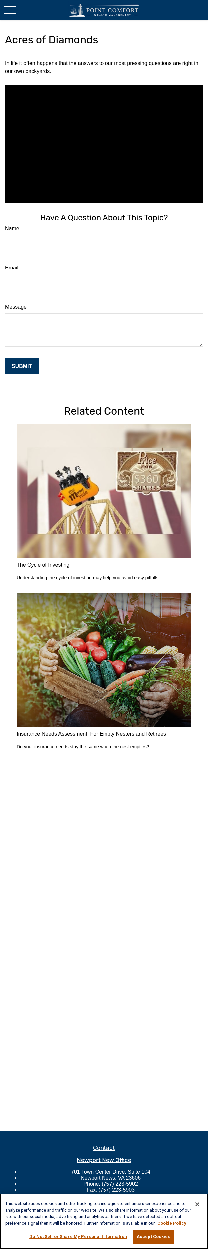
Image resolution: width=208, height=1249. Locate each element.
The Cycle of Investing (43, 565)
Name (12, 228)
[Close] (197, 1204)
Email (11, 267)
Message (16, 307)
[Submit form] (22, 366)
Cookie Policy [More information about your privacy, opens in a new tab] (171, 1223)
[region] (104, 1221)
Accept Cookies (153, 1236)
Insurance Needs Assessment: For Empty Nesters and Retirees (91, 734)
